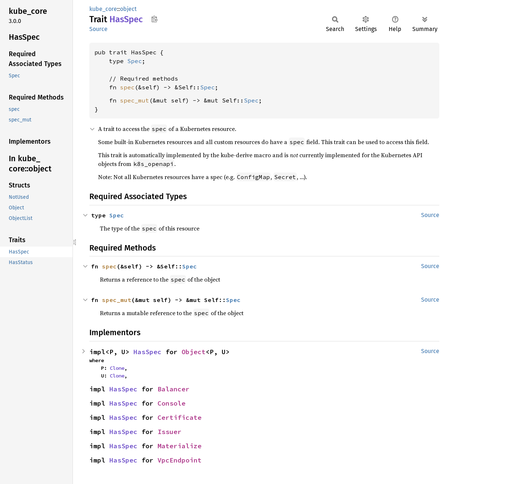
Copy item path (154, 19)
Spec (134, 61)
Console (172, 403)
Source (98, 29)
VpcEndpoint (180, 460)
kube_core (103, 8)
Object (194, 352)
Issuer (170, 431)
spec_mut (134, 100)
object (128, 8)
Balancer (174, 389)
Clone (117, 368)
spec (127, 87)
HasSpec (147, 352)
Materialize (180, 446)
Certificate (180, 417)
